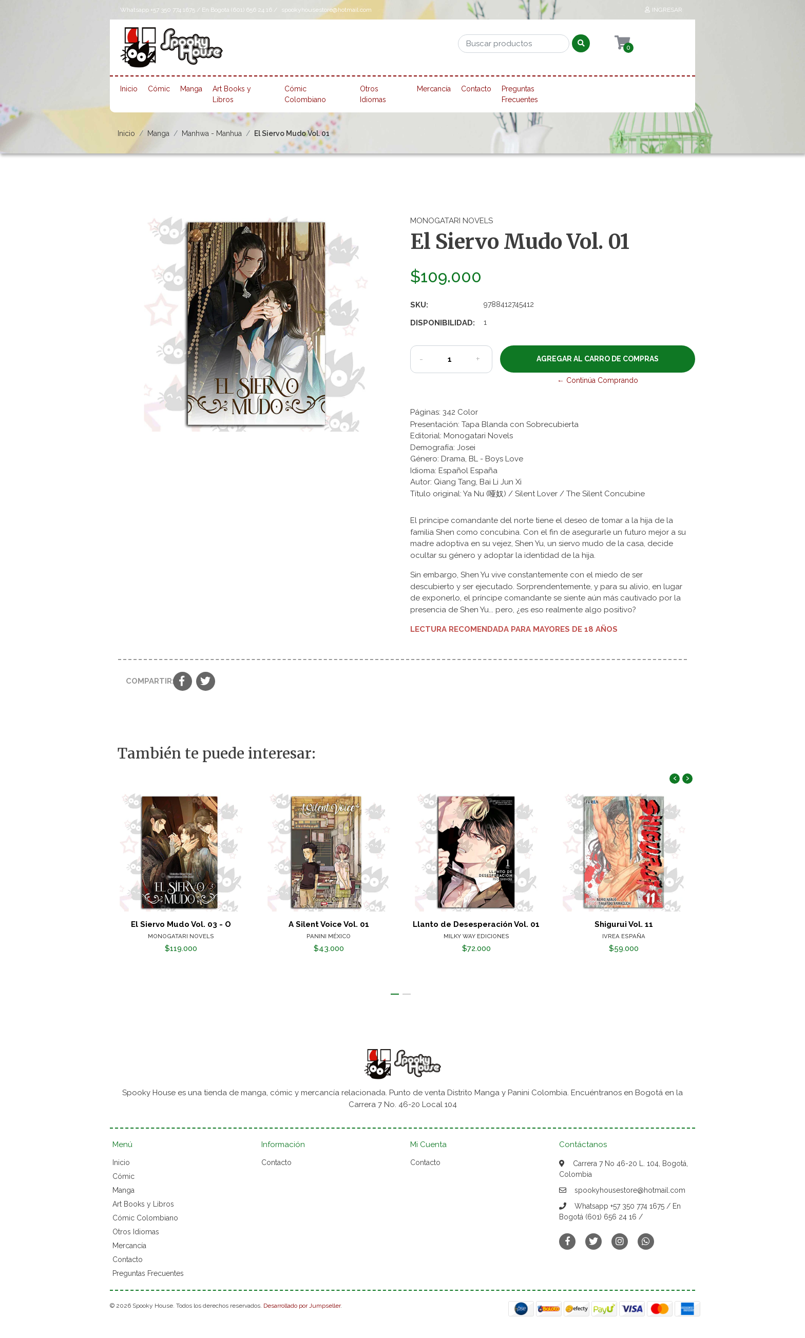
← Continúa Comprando (597, 380)
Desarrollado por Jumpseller (301, 1305)
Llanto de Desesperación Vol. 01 (476, 924)
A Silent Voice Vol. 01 (329, 924)
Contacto (476, 89)
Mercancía (434, 89)
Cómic (159, 89)
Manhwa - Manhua (212, 133)
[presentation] (674, 778)
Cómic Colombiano (305, 94)
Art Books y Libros (232, 94)
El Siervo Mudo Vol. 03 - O (181, 924)
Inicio (129, 89)
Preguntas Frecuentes (520, 94)
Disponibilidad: (442, 322)
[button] (395, 994)
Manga (191, 89)
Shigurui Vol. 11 (624, 924)
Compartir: (145, 681)
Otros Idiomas (373, 94)
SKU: (419, 304)
